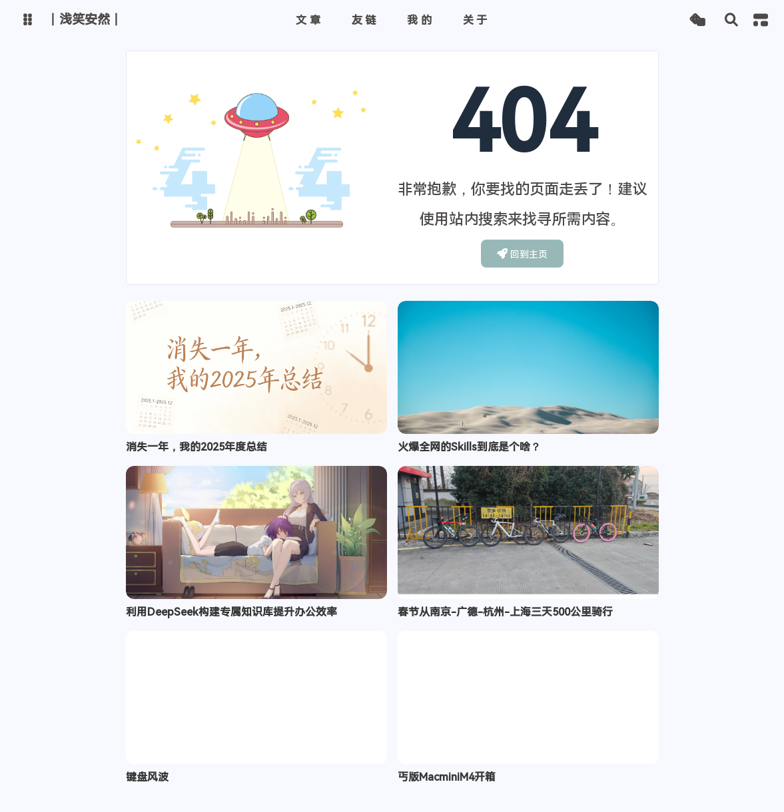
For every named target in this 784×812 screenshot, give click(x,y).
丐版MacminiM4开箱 (447, 777)
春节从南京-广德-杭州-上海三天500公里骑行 (505, 612)
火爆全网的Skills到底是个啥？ (469, 447)
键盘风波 (147, 777)
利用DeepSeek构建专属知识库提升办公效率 (231, 612)
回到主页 (522, 254)
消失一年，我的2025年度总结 (196, 447)
